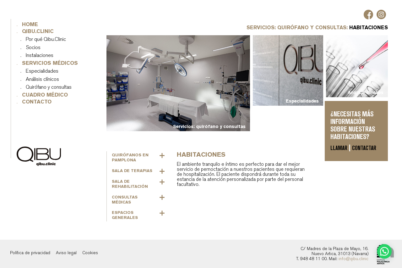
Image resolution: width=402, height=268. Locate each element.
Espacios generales (125, 215)
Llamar (338, 148)
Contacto (37, 102)
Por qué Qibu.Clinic (46, 39)
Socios (33, 47)
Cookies (90, 252)
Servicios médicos (50, 63)
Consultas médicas (125, 199)
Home (30, 24)
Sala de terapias (132, 170)
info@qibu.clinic (353, 258)
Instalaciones (40, 55)
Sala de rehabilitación (130, 184)
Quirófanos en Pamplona (130, 157)
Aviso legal (66, 252)
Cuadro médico (45, 95)
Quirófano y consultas (49, 87)
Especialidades (42, 71)
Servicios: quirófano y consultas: (298, 28)
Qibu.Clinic (38, 31)
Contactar (364, 148)
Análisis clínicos (42, 79)
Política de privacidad (30, 252)
